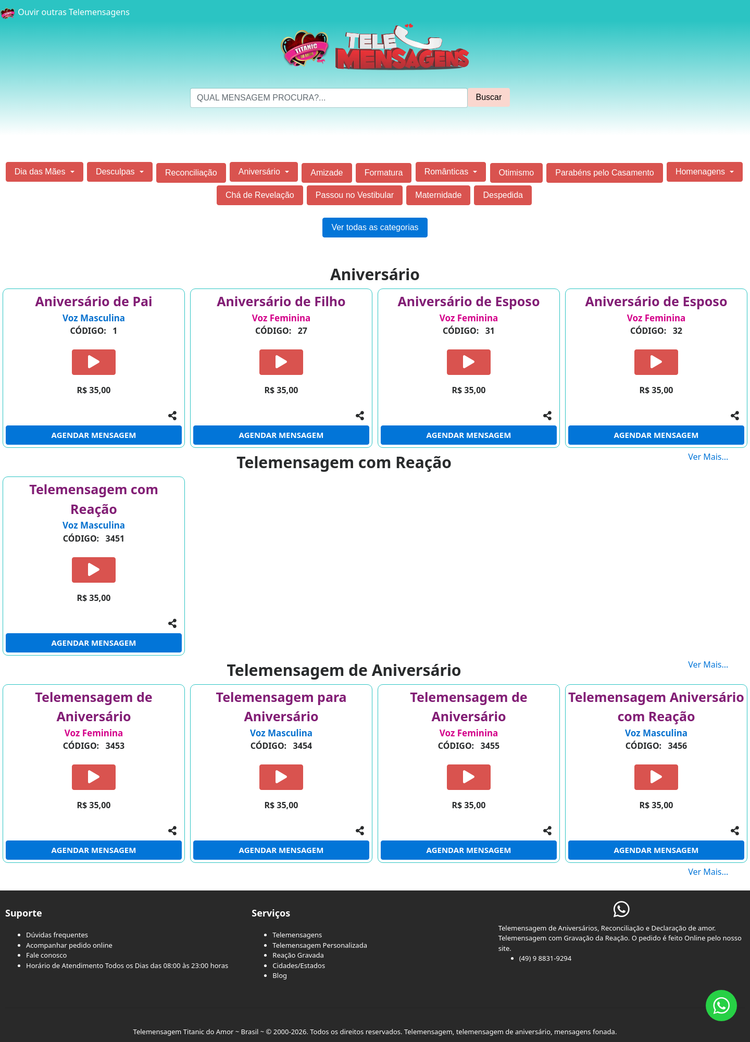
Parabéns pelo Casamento (604, 172)
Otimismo (516, 172)
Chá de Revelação (260, 195)
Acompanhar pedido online (69, 945)
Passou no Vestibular (355, 195)
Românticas (447, 171)
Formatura (384, 172)
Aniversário (260, 171)
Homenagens (702, 171)
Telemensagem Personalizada (319, 945)
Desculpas (116, 171)
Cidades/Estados (298, 965)
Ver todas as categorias (374, 227)
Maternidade (438, 195)
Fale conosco (46, 955)
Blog (279, 975)
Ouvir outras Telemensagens (65, 12)
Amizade (326, 172)
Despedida (503, 195)
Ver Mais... (719, 456)
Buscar (489, 97)
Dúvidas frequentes (57, 934)
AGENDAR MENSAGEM (94, 435)
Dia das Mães (41, 171)
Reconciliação (191, 172)
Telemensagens (297, 934)
